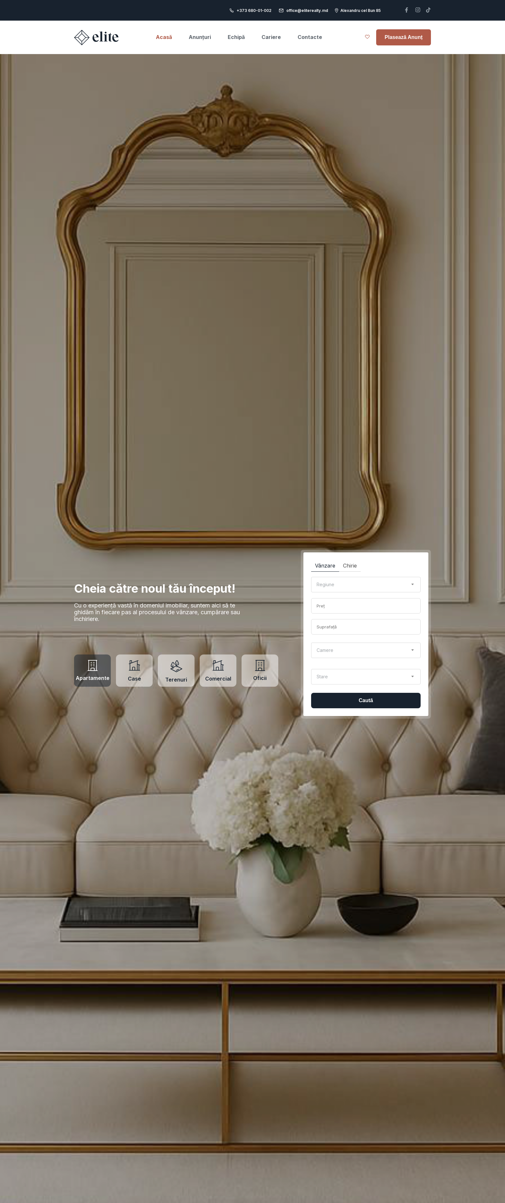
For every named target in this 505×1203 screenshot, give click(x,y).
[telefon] (406, 10)
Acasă (164, 37)
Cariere (271, 37)
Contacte (310, 37)
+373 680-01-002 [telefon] (254, 10)
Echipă (236, 37)
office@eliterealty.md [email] (307, 10)
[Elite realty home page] (97, 37)
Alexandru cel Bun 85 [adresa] (360, 10)
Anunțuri (200, 37)
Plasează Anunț (404, 37)
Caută (366, 700)
